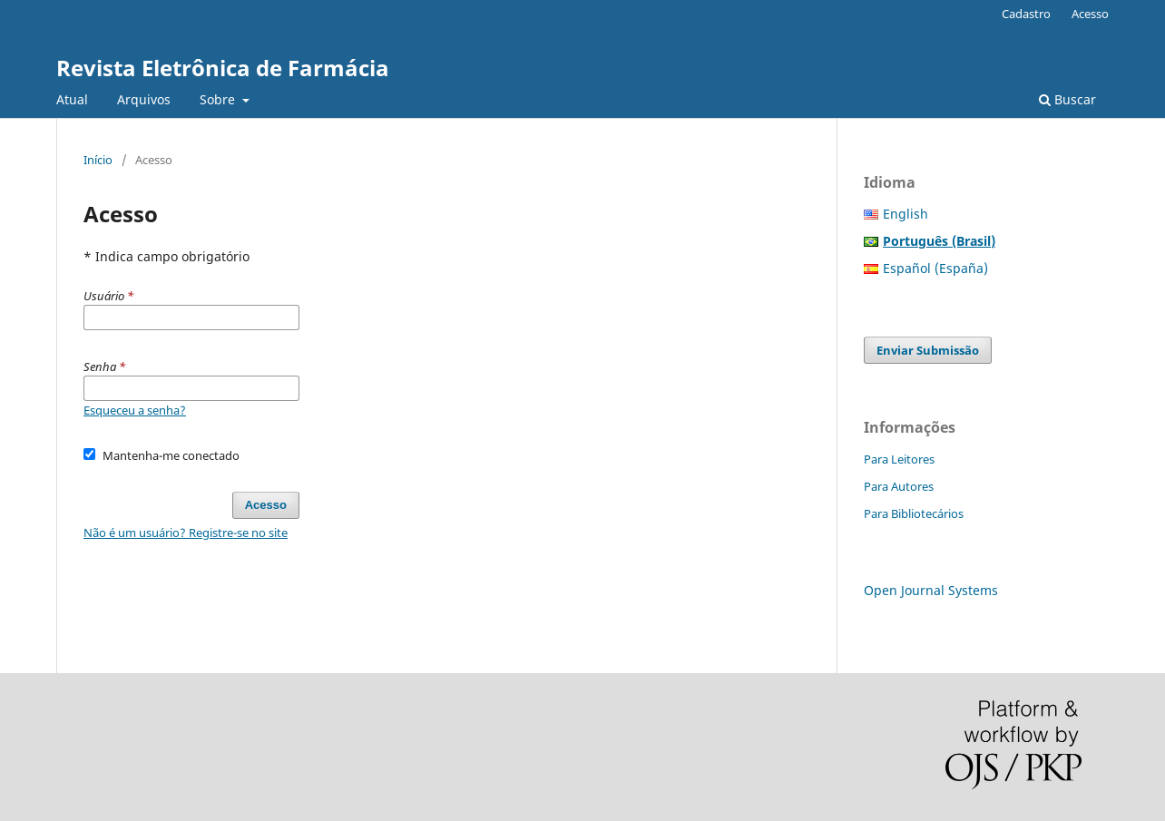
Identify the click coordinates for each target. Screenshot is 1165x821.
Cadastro (1026, 13)
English (905, 213)
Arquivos (144, 99)
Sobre (219, 99)
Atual (72, 99)
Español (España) (935, 268)
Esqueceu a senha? (134, 410)
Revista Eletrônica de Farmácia (222, 68)
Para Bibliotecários (914, 513)
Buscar (1067, 99)
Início (98, 159)
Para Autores (899, 486)
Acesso (1090, 13)
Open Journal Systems (931, 590)
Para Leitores (899, 459)
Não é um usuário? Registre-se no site (185, 532)
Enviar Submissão (927, 350)
